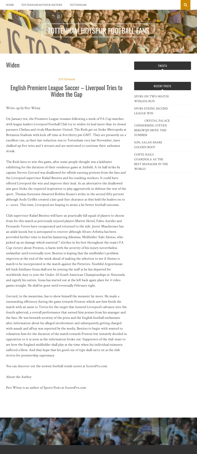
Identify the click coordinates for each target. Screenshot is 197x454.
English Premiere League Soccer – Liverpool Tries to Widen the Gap (67, 91)
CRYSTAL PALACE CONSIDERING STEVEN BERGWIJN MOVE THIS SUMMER (152, 128)
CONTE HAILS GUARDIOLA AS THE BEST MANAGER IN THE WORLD (151, 162)
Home (10, 5)
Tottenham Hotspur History (41, 5)
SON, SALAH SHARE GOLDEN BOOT (148, 144)
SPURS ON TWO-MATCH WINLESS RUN (151, 98)
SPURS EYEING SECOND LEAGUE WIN (151, 111)
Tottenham (78, 5)
